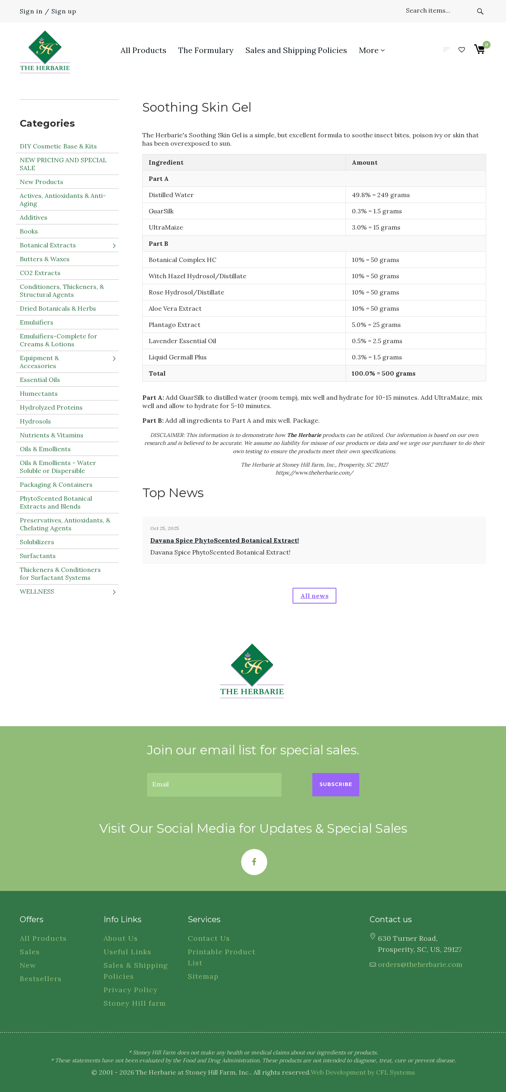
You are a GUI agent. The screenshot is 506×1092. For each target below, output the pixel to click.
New (28, 965)
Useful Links (127, 951)
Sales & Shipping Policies (136, 971)
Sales (30, 951)
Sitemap (203, 976)
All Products (43, 938)
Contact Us (209, 938)
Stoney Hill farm (135, 1003)
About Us (121, 938)
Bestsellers (41, 978)
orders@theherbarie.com (420, 964)
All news (314, 596)
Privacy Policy (131, 989)
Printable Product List (221, 957)
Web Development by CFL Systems (363, 1072)
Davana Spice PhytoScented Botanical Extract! (224, 540)
